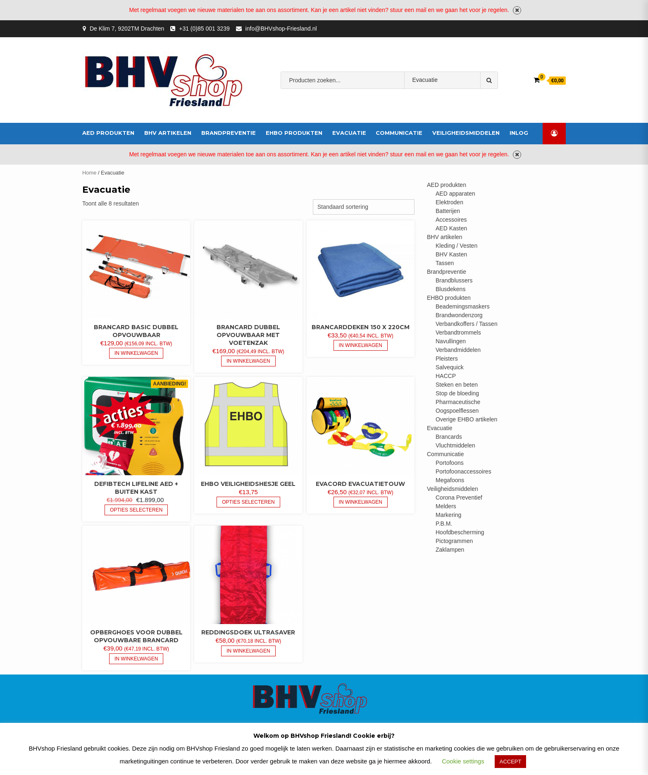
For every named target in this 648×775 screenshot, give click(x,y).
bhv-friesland (306, 106)
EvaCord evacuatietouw (360, 484)
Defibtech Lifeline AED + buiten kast (136, 487)
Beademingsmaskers (463, 306)
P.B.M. (444, 523)
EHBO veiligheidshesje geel (248, 484)
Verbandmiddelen (373, 106)
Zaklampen (450, 549)
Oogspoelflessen (457, 410)
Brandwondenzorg (459, 315)
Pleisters (447, 358)
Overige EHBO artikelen (466, 419)
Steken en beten (457, 384)
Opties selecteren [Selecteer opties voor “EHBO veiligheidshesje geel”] (248, 502)
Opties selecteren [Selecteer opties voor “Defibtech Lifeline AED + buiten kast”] (136, 510)
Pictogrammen (454, 541)
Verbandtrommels (458, 332)
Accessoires (451, 219)
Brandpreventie (228, 132)
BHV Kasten (451, 254)
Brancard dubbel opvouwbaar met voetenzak (248, 335)
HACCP (446, 376)
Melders (446, 506)
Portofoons (450, 462)
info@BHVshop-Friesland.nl (281, 28)
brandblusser (421, 106)
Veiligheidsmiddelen (466, 132)
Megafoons (450, 480)
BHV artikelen (167, 132)
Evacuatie (349, 132)
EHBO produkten (294, 132)
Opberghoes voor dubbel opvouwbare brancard (136, 636)
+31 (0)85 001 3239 (204, 28)
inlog (519, 132)
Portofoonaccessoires (463, 471)
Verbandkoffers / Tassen (467, 324)
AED (336, 106)
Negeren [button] (517, 10)
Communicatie (399, 132)
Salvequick (450, 367)
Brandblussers (454, 280)
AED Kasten (451, 228)
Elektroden (449, 202)
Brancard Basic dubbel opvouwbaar (136, 331)
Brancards (449, 436)
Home (89, 173)
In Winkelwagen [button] (136, 353)
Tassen (445, 263)
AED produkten (108, 132)
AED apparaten (455, 193)
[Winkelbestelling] (364, 207)
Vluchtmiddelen (455, 445)
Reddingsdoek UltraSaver (248, 632)
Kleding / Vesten (456, 245)
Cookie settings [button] (463, 761)
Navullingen (451, 341)
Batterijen (448, 211)
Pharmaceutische (458, 402)
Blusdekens (450, 289)
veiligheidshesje (468, 106)
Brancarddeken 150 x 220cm (361, 327)
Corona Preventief (459, 497)
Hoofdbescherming (460, 532)
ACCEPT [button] (511, 761)
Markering (448, 515)
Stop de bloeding (457, 393)
